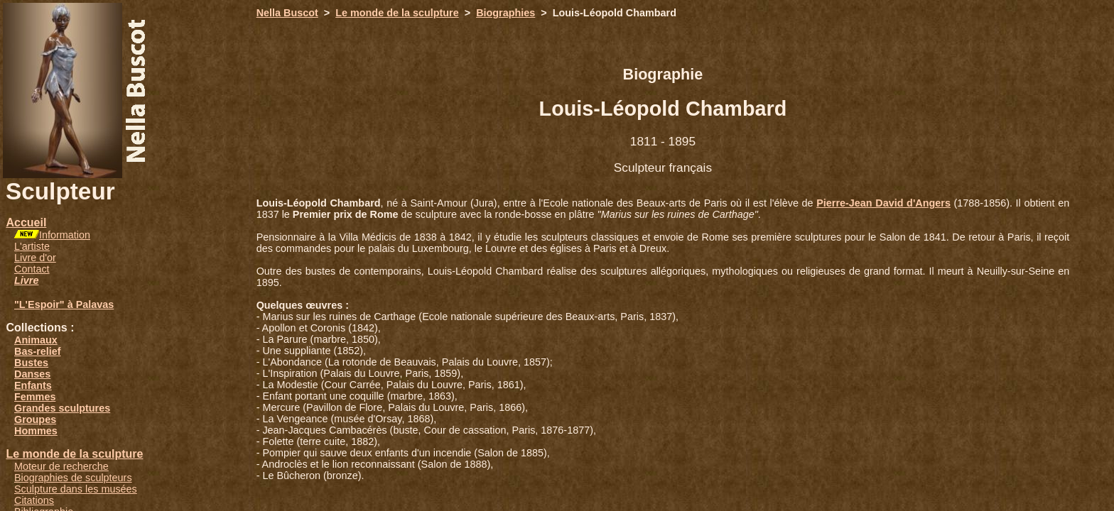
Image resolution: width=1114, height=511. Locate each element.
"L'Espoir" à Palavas (64, 304)
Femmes (34, 396)
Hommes (36, 430)
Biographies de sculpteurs (73, 477)
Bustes (31, 362)
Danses (32, 374)
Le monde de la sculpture (74, 454)
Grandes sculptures (62, 408)
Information (64, 235)
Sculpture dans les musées (75, 489)
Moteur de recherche (61, 466)
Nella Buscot (287, 12)
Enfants (33, 385)
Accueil (26, 222)
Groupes (35, 419)
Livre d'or (35, 257)
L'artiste (32, 246)
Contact (32, 269)
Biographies (505, 12)
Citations (34, 500)
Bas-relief (37, 351)
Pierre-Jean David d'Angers (883, 203)
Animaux (36, 340)
